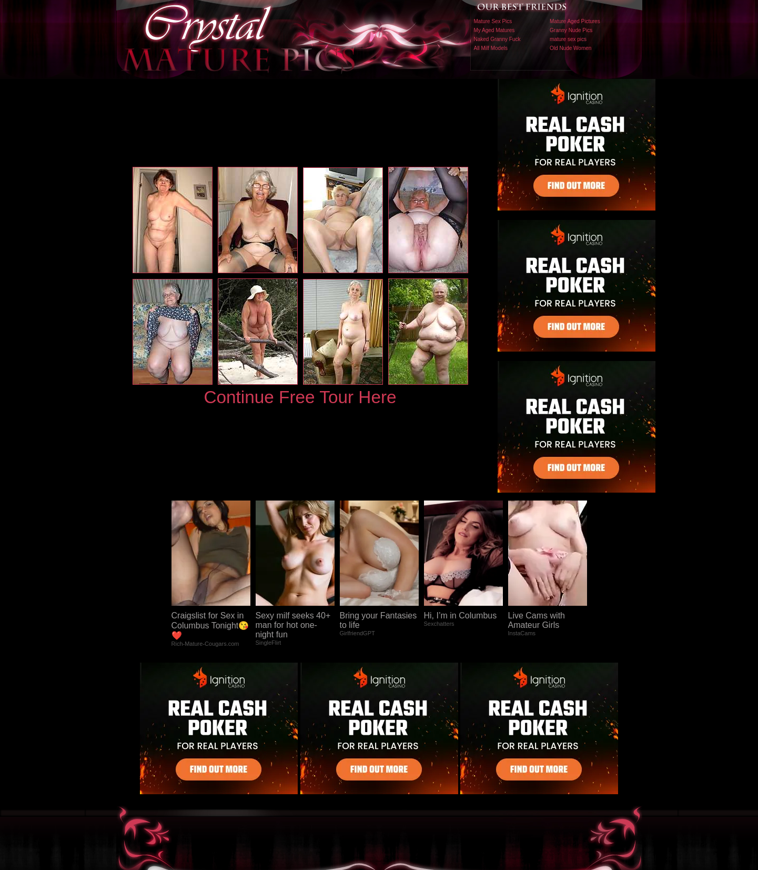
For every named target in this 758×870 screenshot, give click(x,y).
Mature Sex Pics (493, 21)
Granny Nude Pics (571, 30)
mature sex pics (568, 39)
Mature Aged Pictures (575, 21)
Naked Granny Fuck (497, 39)
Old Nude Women (570, 48)
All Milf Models (491, 48)
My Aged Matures (494, 30)
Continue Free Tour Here (300, 397)
